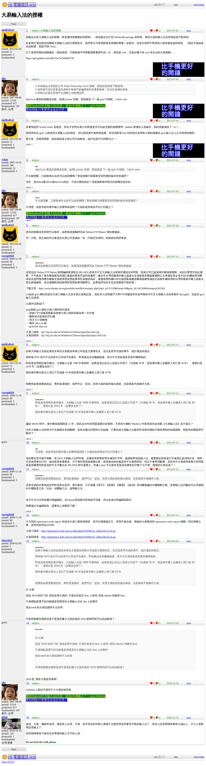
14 (27, 622)
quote (189, 30)
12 (27, 514)
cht (10, 5)
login (196, 5)
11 (27, 469)
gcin (32, 5)
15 (27, 683)
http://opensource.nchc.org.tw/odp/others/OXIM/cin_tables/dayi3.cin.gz (78, 531)
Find (176, 5)
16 (27, 717)
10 (27, 442)
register (201, 5)
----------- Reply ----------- (14, 24)
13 (27, 540)
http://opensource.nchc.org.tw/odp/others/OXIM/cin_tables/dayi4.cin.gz (78, 537)
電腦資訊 (21, 5)
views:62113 (7, 762)
